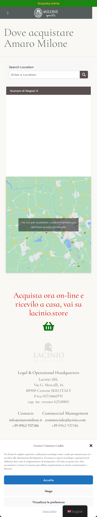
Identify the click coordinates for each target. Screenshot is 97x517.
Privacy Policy (50, 511)
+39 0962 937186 (25, 425)
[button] (91, 446)
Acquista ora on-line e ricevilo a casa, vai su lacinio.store (48, 304)
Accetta (48, 480)
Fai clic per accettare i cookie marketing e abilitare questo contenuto (48, 225)
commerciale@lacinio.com (65, 420)
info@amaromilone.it (25, 420)
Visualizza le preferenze (48, 502)
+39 (55, 425)
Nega (48, 491)
